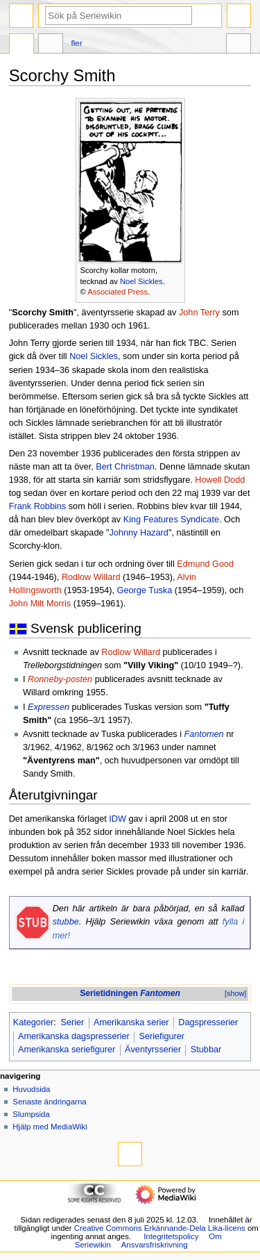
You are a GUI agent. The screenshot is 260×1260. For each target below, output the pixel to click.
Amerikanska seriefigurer (66, 1049)
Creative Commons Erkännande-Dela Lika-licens (159, 1228)
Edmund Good (205, 564)
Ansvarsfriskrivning (154, 1245)
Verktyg (238, 45)
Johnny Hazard (139, 533)
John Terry (199, 312)
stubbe (66, 922)
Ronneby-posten (60, 679)
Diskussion (50, 45)
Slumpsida (30, 1114)
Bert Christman (125, 467)
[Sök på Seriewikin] (118, 15)
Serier (72, 1022)
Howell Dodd (220, 480)
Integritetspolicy (171, 1236)
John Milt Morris (40, 603)
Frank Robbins (38, 506)
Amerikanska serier (131, 1022)
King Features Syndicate (171, 519)
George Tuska (145, 590)
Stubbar (206, 1049)
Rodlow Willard (91, 577)
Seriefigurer (162, 1036)
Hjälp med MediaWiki (49, 1126)
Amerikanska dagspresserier (74, 1036)
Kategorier (33, 1022)
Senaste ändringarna (49, 1101)
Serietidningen (130, 993)
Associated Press (117, 292)
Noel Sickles (141, 281)
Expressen (48, 707)
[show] (235, 993)
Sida (21, 45)
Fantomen (204, 734)
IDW (117, 819)
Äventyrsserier (153, 1049)
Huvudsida (31, 1089)
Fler (77, 43)
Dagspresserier (208, 1022)
